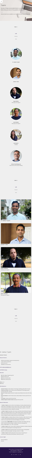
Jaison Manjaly (16, 122)
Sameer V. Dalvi (16, 81)
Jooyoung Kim (16, 143)
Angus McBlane (16, 101)
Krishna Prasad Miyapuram (16, 164)
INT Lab (6, 369)
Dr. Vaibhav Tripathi (16, 62)
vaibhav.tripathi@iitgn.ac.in (6, 367)
